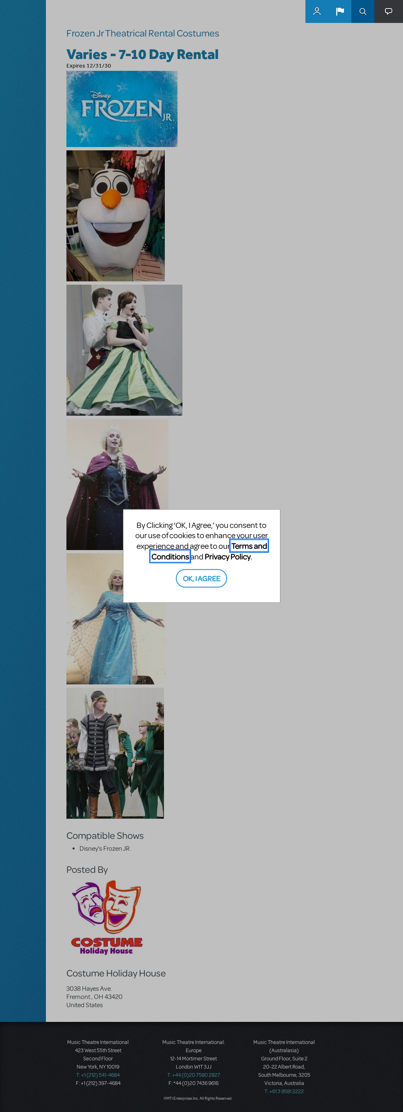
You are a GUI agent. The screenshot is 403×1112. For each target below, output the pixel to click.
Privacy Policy (227, 556)
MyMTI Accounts (316, 11)
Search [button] (362, 11)
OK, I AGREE (201, 578)
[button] (339, 11)
